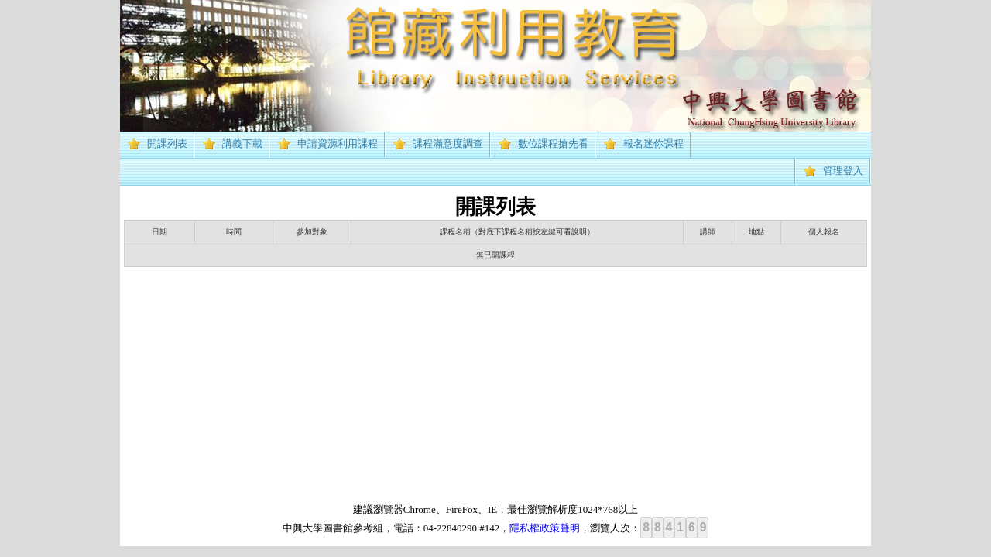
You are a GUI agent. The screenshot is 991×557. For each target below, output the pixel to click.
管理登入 (843, 170)
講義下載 (242, 143)
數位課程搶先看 (553, 143)
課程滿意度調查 (448, 143)
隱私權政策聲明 (544, 528)
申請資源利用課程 (337, 143)
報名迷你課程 (653, 143)
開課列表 (167, 143)
